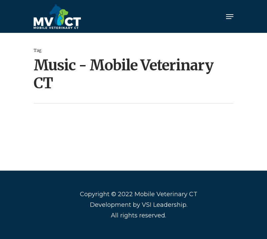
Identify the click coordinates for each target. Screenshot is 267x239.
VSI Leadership (164, 204)
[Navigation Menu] (229, 16)
